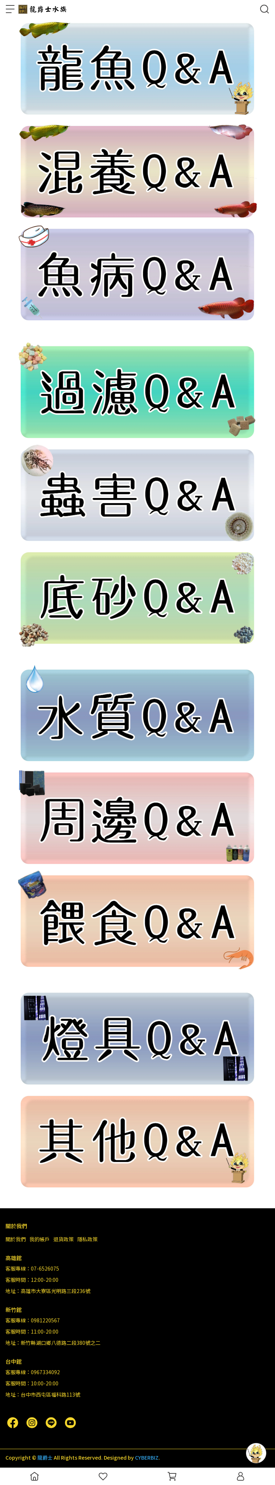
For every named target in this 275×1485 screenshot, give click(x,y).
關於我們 (15, 1239)
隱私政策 (87, 1239)
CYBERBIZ (147, 1457)
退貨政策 (63, 1239)
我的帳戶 (39, 1239)
